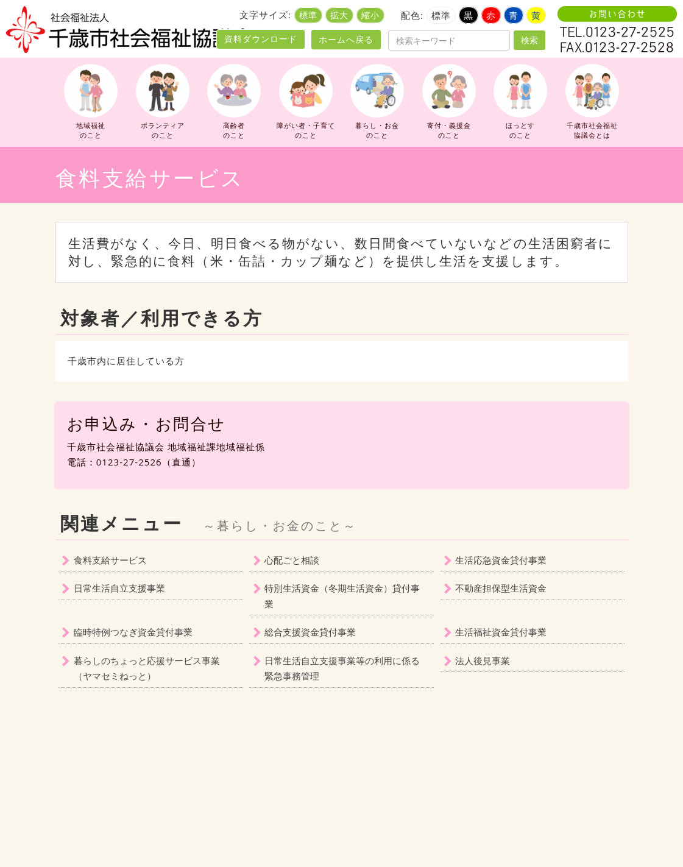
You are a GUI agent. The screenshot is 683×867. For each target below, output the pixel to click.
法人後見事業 (482, 660)
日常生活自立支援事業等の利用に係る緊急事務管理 (342, 668)
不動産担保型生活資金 (501, 588)
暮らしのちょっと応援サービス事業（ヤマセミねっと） (147, 668)
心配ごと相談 (291, 560)
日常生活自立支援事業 (119, 588)
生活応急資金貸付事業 (501, 560)
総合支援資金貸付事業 (310, 632)
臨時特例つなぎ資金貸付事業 (133, 632)
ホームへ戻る (346, 39)
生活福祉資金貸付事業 (501, 632)
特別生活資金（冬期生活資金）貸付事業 (342, 596)
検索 (529, 40)
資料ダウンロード (260, 39)
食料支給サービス (110, 560)
